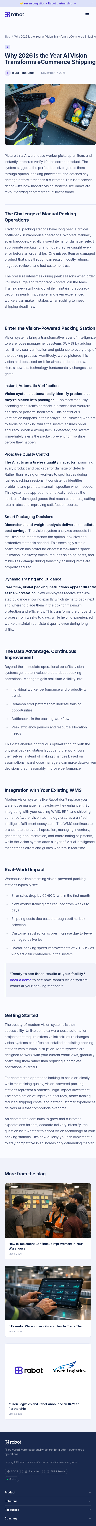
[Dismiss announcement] (91, 3)
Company (48, 1518)
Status (11, 1479)
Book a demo (20, 980)
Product (48, 1492)
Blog (7, 36)
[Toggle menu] (87, 14)
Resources (48, 1509)
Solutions (48, 1501)
